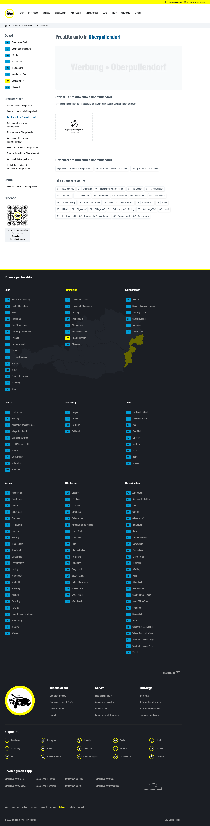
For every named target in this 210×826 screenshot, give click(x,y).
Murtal (11, 364)
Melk (131, 576)
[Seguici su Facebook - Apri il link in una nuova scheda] (21, 740)
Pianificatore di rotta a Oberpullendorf (23, 186)
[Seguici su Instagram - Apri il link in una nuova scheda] (57, 740)
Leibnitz (12, 338)
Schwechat (134, 614)
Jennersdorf (13, 62)
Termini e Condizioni (149, 715)
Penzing (12, 608)
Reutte (132, 457)
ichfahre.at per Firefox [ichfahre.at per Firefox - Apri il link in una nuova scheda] (45, 778)
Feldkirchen (13, 412)
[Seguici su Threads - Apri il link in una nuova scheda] (93, 740)
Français (33, 807)
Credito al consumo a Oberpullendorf (112, 168)
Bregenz (72, 412)
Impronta (144, 695)
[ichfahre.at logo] (9, 13)
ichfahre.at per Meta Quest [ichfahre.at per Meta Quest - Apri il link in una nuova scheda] (107, 785)
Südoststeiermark (16, 376)
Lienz (131, 450)
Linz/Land (73, 537)
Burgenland (16, 25)
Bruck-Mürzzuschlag (17, 300)
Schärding (73, 563)
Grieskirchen (74, 518)
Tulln (131, 620)
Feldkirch (72, 431)
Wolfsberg (13, 470)
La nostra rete (101, 708)
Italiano (62, 807)
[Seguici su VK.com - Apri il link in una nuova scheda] (21, 756)
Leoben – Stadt (15, 344)
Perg (70, 544)
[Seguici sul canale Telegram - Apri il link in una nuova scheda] (93, 756)
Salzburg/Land (136, 319)
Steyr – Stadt (74, 576)
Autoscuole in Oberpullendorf (19, 159)
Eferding (72, 499)
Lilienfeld (133, 563)
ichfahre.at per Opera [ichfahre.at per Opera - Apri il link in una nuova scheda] (105, 778)
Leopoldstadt (14, 563)
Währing (12, 627)
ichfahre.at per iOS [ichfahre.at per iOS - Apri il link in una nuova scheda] (73, 785)
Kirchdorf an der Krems (79, 525)
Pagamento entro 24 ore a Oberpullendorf (74, 168)
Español (43, 807)
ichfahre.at (16, 820)
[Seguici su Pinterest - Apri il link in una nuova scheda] (129, 748)
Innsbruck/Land (136, 419)
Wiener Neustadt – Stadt (140, 633)
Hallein (132, 300)
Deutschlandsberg (16, 306)
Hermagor (13, 419)
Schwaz (132, 463)
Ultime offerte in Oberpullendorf (20, 105)
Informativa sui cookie (150, 708)
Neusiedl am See (15, 74)
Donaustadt (13, 512)
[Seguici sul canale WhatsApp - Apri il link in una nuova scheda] (57, 756)
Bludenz (72, 419)
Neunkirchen (135, 589)
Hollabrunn (134, 525)
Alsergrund (13, 493)
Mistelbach (134, 582)
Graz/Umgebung (16, 325)
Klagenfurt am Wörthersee (20, 425)
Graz (10, 312)
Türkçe (24, 807)
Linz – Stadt (74, 531)
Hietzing (12, 537)
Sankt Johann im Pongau (140, 306)
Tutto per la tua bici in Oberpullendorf (23, 153)
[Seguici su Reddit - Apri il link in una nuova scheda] (57, 748)
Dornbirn (72, 425)
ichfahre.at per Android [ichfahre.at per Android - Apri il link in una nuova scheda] (45, 785)
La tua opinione (57, 708)
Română (52, 807)
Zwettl (132, 652)
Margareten (13, 576)
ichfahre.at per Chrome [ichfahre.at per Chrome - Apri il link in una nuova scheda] (15, 778)
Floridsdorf (13, 525)
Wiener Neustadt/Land (139, 627)
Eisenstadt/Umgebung (18, 49)
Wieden (12, 633)
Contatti (53, 715)
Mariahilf (12, 582)
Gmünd (132, 512)
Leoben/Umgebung (17, 357)
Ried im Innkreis (76, 550)
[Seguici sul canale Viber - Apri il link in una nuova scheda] (129, 756)
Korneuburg (134, 544)
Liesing (11, 569)
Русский (14, 807)
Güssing (12, 55)
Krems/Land (135, 550)
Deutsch (80, 807)
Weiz (10, 389)
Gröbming (13, 319)
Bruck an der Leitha (138, 499)
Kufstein (133, 438)
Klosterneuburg (136, 537)
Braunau (72, 493)
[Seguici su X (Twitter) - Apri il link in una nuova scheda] (21, 748)
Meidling (12, 589)
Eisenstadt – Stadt (16, 42)
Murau (11, 370)
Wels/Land (73, 601)
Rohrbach (73, 557)
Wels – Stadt (74, 595)
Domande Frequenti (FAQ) (61, 702)
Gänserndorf (135, 518)
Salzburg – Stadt (136, 312)
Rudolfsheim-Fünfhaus (19, 614)
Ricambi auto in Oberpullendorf (20, 132)
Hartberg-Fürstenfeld (18, 332)
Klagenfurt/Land (16, 431)
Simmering (13, 620)
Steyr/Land (73, 569)
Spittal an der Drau (16, 438)
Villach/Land (14, 463)
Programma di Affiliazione (107, 715)
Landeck (133, 444)
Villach (11, 450)
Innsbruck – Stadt (137, 412)
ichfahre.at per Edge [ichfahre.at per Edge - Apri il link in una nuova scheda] (74, 778)
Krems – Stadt (135, 557)
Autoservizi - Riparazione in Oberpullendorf (17, 140)
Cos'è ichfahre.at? (58, 695)
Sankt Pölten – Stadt (138, 595)
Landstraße (13, 557)
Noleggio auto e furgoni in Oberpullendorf (17, 125)
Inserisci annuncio (103, 695)
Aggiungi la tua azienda (105, 702)
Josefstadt (13, 550)
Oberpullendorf (29, 25)
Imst (131, 425)
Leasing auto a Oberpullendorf (145, 168)
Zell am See (134, 332)
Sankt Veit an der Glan (18, 444)
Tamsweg (133, 325)
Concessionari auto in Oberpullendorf (23, 111)
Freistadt (72, 506)
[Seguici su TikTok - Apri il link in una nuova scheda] (165, 740)
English (71, 807)
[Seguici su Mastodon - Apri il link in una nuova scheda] (165, 756)
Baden (132, 506)
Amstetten (134, 493)
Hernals (12, 531)
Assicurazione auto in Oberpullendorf (23, 147)
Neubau (12, 595)
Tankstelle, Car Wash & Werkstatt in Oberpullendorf (19, 167)
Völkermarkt (14, 457)
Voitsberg (12, 383)
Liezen (11, 351)
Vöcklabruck (74, 589)
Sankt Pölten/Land (137, 601)
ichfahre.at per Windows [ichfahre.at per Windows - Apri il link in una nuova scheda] (15, 785)
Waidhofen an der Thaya (140, 640)
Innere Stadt (14, 544)
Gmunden (73, 512)
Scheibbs (133, 608)
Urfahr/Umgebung (76, 582)
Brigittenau (13, 499)
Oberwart (12, 87)
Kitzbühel (133, 431)
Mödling (133, 569)
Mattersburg (14, 68)
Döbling (12, 506)
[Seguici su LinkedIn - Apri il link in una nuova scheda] (165, 748)
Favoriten (12, 518)
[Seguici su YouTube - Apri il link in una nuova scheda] (129, 740)
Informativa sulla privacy (151, 702)
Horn (131, 531)
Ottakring (12, 601)
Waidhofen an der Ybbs (139, 646)
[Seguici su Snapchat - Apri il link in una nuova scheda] (93, 748)
